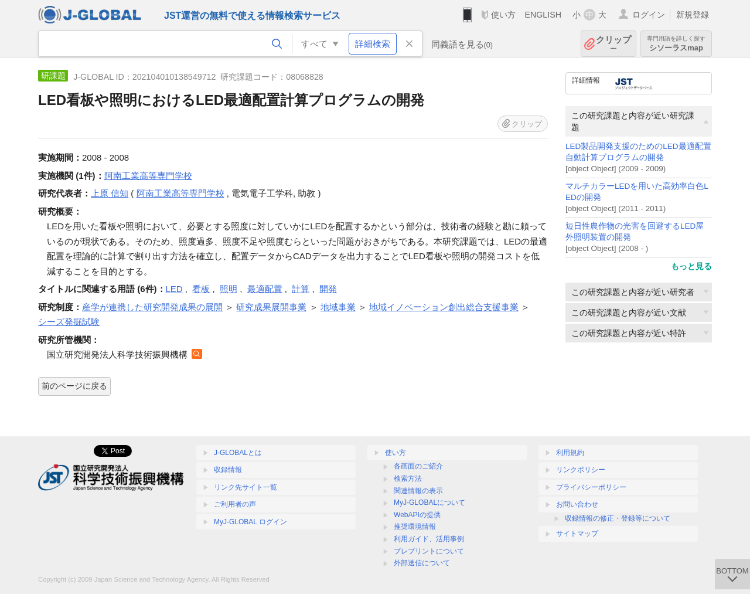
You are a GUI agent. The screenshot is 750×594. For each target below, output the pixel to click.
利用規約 (570, 453)
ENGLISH (542, 14)
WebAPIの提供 (417, 515)
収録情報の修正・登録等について (617, 518)
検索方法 (408, 478)
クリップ (613, 44)
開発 (328, 289)
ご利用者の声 (235, 504)
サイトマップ (577, 533)
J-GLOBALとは (238, 453)
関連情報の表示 (418, 491)
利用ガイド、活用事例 (429, 539)
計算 (300, 289)
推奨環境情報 (415, 526)
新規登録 (692, 14)
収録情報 (228, 470)
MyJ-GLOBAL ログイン (250, 522)
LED (174, 289)
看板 (201, 289)
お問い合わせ (577, 504)
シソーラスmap (676, 43)
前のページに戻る (74, 386)
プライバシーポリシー (591, 487)
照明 (228, 289)
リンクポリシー (580, 470)
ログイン (648, 14)
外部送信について (422, 563)
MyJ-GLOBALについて (429, 502)
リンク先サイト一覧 (245, 487)
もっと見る (691, 266)
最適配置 (264, 289)
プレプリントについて (429, 551)
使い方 (503, 14)
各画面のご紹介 (418, 466)
